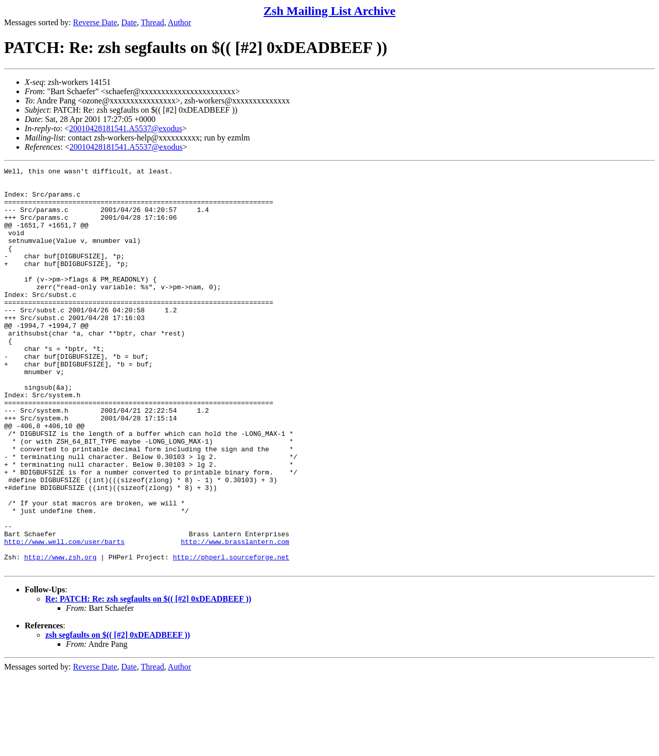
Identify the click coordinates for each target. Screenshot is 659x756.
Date (129, 22)
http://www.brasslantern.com (235, 617)
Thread (152, 22)
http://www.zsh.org (60, 635)
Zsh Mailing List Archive (329, 10)
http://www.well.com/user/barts (64, 617)
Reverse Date (95, 22)
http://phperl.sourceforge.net (231, 635)
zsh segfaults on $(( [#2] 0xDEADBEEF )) (117, 715)
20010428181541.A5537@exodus (125, 128)
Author (179, 22)
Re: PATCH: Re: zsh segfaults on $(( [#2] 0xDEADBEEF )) (148, 679)
